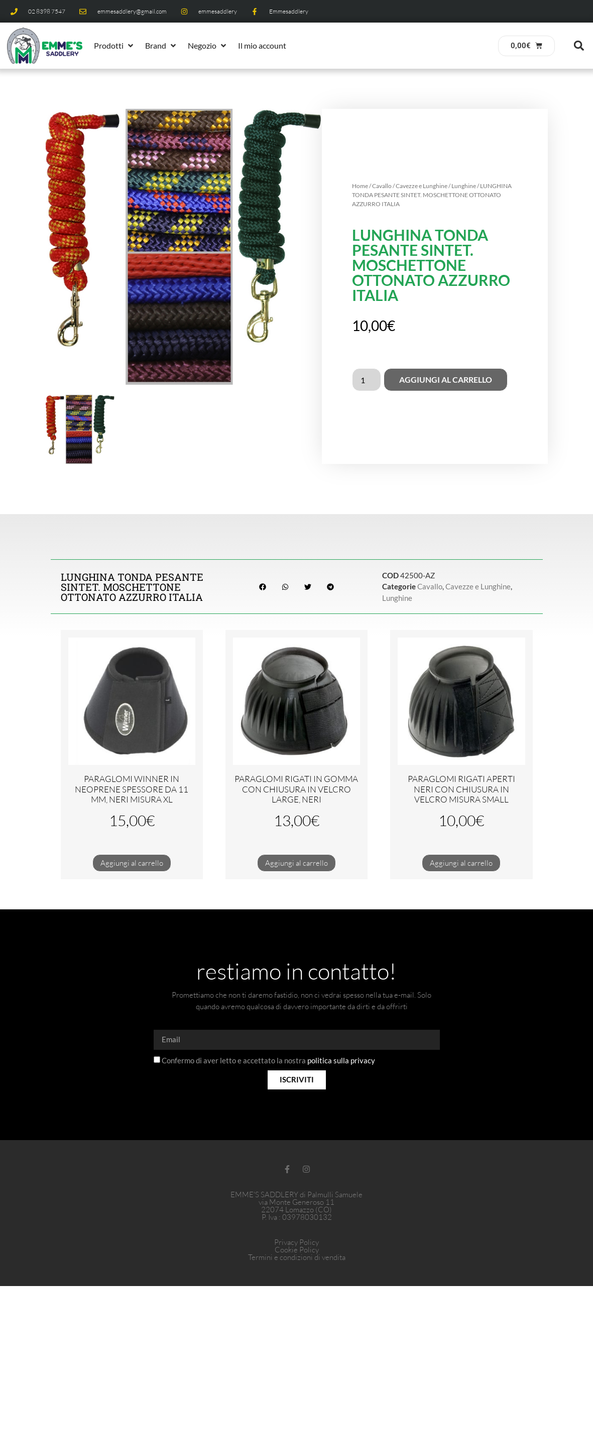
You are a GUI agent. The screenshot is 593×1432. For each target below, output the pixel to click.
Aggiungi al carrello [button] (131, 863)
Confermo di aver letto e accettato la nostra (268, 1060)
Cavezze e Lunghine (421, 186)
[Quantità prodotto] (366, 379)
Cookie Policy (297, 1249)
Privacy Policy (296, 1242)
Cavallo (382, 186)
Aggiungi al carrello (445, 379)
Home (360, 186)
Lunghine (463, 186)
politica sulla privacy (341, 1060)
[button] (114, 45)
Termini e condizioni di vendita (296, 1257)
